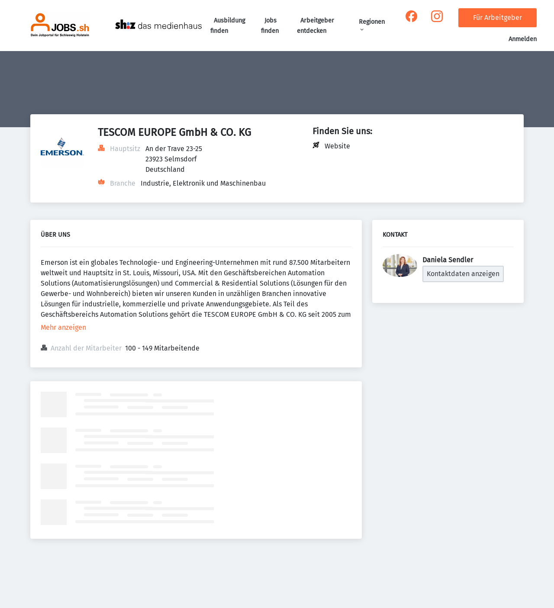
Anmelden (523, 39)
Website (337, 146)
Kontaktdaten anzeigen (463, 274)
